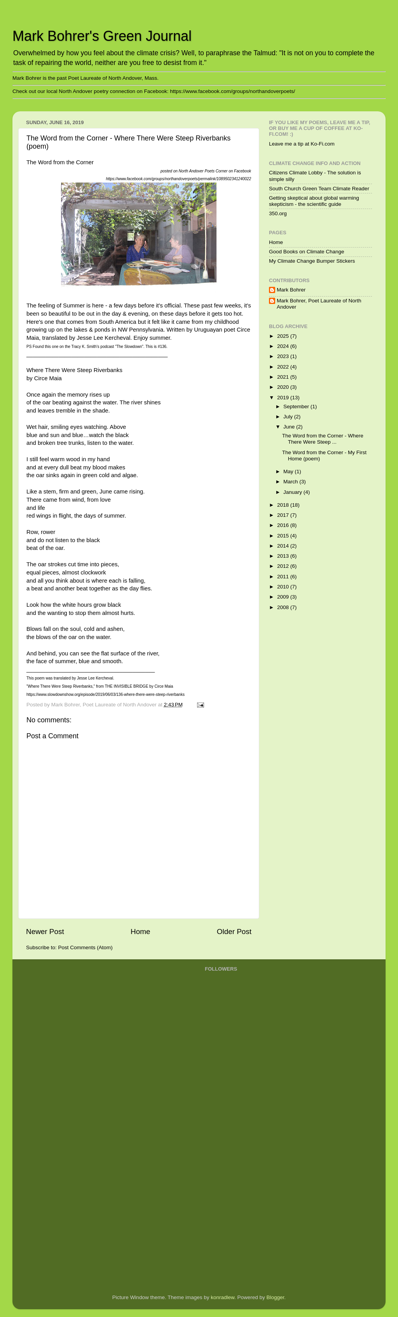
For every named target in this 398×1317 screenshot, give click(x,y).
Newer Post (45, 931)
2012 (283, 566)
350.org (278, 213)
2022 (283, 367)
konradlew (222, 1297)
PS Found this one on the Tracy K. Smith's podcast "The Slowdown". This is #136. (97, 346)
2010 (283, 587)
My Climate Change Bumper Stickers (312, 261)
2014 (283, 546)
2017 (283, 515)
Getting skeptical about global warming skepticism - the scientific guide (314, 201)
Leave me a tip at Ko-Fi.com (302, 144)
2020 (283, 387)
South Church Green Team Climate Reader (319, 188)
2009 (283, 597)
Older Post (234, 931)
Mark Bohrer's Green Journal (102, 36)
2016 (283, 525)
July (288, 417)
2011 (283, 576)
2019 (283, 397)
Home (140, 931)
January (293, 492)
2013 (283, 556)
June (289, 427)
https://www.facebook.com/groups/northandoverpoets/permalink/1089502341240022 (178, 179)
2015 (283, 536)
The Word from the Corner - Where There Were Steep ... (322, 439)
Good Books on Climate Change (306, 252)
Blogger (276, 1297)
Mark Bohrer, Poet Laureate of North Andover (319, 304)
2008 (283, 607)
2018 (283, 505)
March (291, 482)
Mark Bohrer (291, 290)
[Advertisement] (236, 1163)
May (289, 471)
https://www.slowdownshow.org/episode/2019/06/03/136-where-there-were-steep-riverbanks (105, 694)
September (297, 406)
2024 (283, 346)
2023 (283, 356)
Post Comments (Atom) (85, 947)
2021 (283, 377)
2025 (283, 336)
